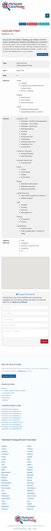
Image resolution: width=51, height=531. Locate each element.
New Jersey (30, 483)
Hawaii (4, 459)
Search (22, 24)
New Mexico (5, 485)
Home (35, 529)
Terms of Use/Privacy (19, 529)
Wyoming (30, 509)
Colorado (30, 451)
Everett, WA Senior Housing (10, 409)
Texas (3, 501)
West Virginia (31, 506)
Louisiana (30, 467)
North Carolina (6, 488)
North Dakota (31, 488)
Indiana (29, 462)
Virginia (29, 504)
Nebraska (4, 480)
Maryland (30, 470)
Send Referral (43, 24)
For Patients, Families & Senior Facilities (14, 390)
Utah (28, 501)
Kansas (29, 464)
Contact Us (5, 400)
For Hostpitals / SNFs (8, 393)
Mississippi (30, 475)
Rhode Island (5, 496)
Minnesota (5, 475)
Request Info (32, 24)
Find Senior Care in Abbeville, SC (11, 418)
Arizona (4, 449)
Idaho (29, 459)
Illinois (3, 462)
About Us (4, 388)
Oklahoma (30, 491)
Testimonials (5, 398)
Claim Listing (42, 54)
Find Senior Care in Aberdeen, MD (12, 426)
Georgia (29, 457)
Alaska (29, 446)
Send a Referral (6, 395)
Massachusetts (6, 472)
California (4, 451)
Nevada (29, 480)
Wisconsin (5, 509)
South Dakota (6, 498)
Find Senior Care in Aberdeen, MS (12, 429)
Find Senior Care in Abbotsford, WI (12, 422)
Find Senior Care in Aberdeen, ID (11, 424)
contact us (21, 371)
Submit (44, 341)
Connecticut (5, 454)
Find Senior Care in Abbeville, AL (11, 411)
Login (29, 529)
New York (30, 485)
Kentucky (4, 467)
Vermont (4, 504)
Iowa (3, 464)
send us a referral (19, 302)
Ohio (3, 491)
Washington (5, 506)
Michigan (30, 472)
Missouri (4, 477)
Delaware (30, 454)
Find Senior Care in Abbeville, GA (11, 413)
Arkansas (30, 449)
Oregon (4, 493)
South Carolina (31, 496)
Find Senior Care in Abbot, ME (10, 420)
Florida (4, 457)
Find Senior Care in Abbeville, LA (11, 416)
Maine (3, 470)
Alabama (4, 446)
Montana (29, 477)
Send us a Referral (9, 376)
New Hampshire (6, 483)
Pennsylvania (31, 493)
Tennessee (30, 498)
